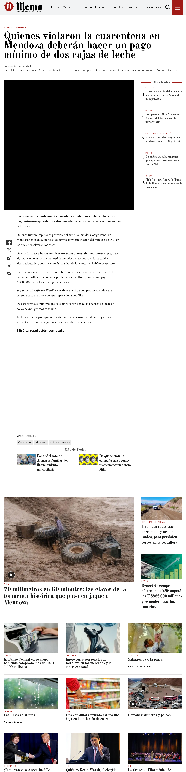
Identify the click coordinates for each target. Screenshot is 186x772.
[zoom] (69, 116)
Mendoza (41, 385)
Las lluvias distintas (19, 658)
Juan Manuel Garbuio (80, 724)
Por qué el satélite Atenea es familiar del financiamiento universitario (162, 118)
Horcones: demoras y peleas (149, 658)
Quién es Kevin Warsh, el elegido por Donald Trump (91, 715)
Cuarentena (25, 385)
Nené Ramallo (15, 665)
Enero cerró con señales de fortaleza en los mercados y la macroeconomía (89, 606)
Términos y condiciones (18, 764)
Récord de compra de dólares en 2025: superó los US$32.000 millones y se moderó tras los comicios (161, 539)
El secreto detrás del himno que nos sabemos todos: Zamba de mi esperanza (163, 95)
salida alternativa (60, 385)
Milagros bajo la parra (145, 603)
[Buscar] (167, 7)
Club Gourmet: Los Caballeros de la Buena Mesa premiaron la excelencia (163, 183)
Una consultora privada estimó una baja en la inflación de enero (93, 660)
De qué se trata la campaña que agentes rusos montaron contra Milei (162, 160)
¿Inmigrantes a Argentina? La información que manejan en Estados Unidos (27, 717)
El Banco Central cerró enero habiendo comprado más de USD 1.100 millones (29, 606)
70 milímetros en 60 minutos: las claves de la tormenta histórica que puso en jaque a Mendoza (65, 539)
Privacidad (40, 764)
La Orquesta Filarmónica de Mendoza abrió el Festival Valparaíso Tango (149, 717)
